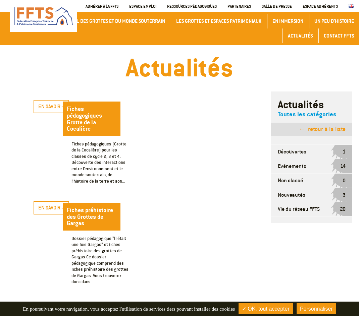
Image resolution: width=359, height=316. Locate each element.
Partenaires (239, 6)
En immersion (287, 21)
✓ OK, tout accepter (266, 309)
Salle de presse (277, 6)
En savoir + (51, 106)
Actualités (300, 36)
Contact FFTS (339, 36)
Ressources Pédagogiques (192, 6)
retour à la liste (327, 129)
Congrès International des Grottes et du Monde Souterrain (95, 21)
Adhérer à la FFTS (102, 6)
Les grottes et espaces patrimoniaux (218, 21)
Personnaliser (316, 309)
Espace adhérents (320, 6)
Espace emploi (142, 6)
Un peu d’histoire (334, 21)
